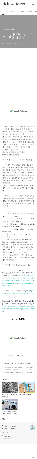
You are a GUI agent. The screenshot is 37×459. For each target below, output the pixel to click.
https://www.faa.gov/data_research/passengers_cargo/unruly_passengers (18, 293)
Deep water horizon (11, 370)
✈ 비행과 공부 (9, 364)
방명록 (11, 11)
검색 (28, 3)
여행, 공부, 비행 (6, 433)
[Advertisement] (18, 75)
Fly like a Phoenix (13, 4)
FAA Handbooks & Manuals (27, 11)
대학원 (17, 364)
